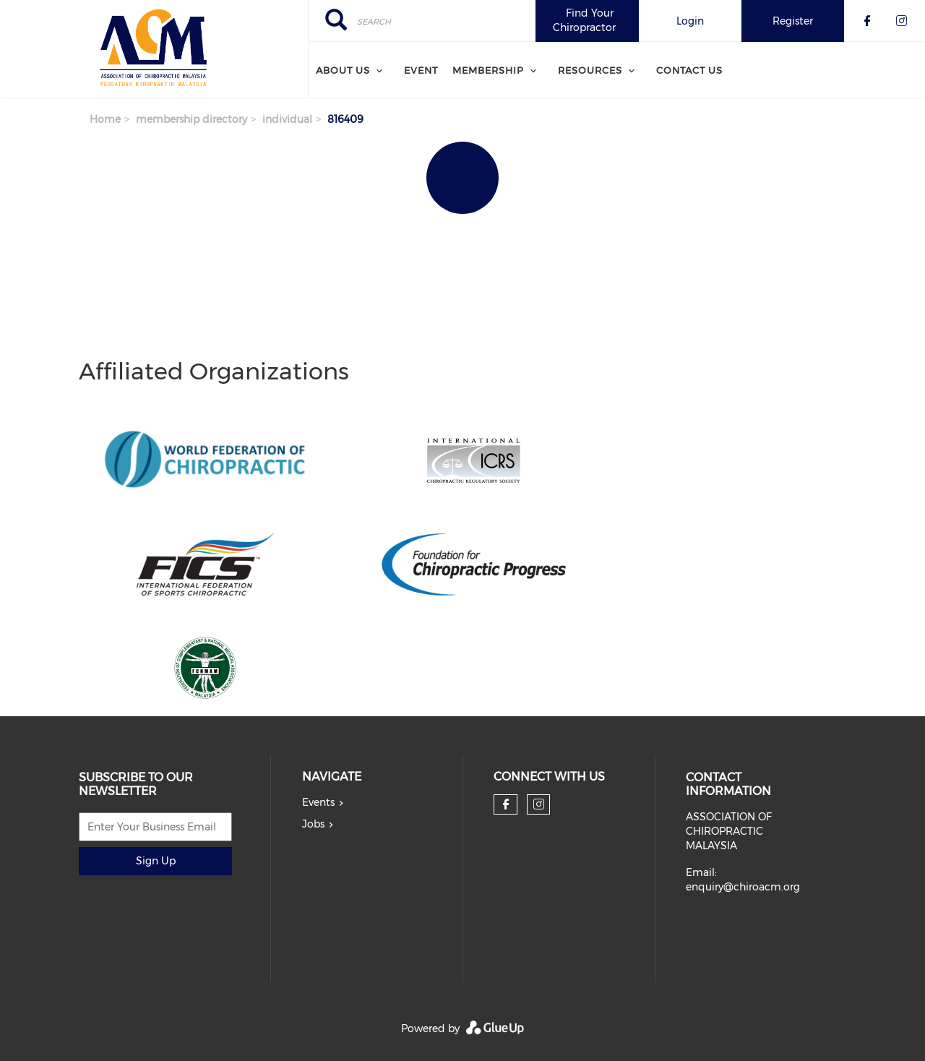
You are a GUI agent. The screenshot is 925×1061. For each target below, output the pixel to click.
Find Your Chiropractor (584, 20)
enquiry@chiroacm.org (743, 886)
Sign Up (156, 860)
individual (287, 119)
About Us (343, 70)
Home (105, 119)
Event (421, 70)
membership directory (191, 119)
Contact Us (689, 70)
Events (318, 802)
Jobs (313, 823)
